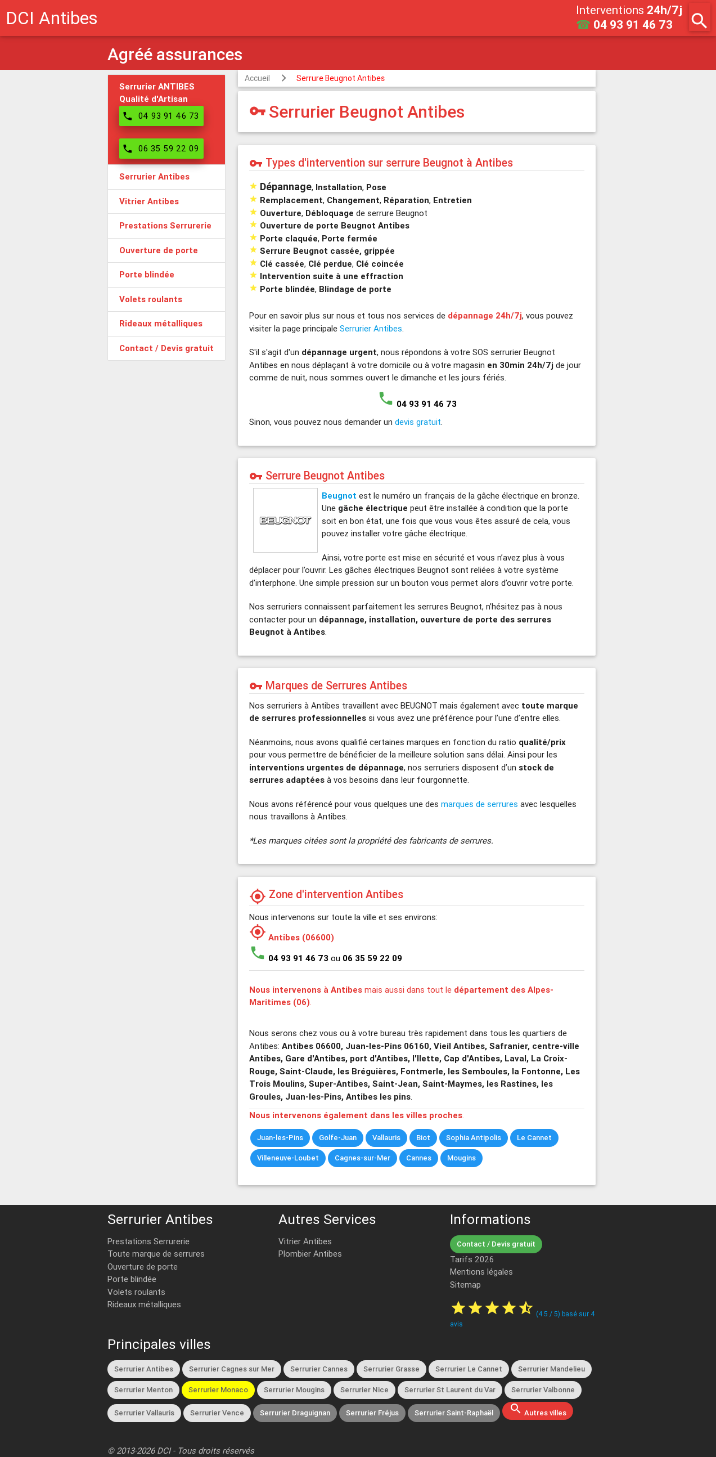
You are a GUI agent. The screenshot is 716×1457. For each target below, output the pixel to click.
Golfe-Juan (338, 1137)
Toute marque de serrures (156, 1253)
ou (366, 958)
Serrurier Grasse (391, 1369)
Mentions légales (481, 1271)
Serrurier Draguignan (295, 1413)
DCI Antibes (52, 18)
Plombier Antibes (310, 1253)
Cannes (418, 1158)
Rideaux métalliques (144, 1304)
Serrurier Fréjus (372, 1413)
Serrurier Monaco (218, 1390)
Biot (423, 1137)
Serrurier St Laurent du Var (450, 1390)
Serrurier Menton (143, 1390)
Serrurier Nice (364, 1390)
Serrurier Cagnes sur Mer (231, 1369)
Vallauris (386, 1137)
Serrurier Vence (217, 1413)
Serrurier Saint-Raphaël (454, 1413)
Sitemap (465, 1284)
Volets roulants (136, 1291)
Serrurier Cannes (319, 1369)
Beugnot (339, 495)
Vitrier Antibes (305, 1241)
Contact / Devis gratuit (496, 1244)
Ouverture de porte (142, 1266)
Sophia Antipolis (473, 1137)
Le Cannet (534, 1137)
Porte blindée (131, 1279)
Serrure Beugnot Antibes (340, 78)
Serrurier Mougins (294, 1390)
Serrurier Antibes (371, 328)
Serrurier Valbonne (543, 1390)
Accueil (257, 78)
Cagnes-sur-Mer (362, 1158)
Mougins (461, 1158)
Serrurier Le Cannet (468, 1369)
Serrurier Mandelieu (551, 1369)
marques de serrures (479, 804)
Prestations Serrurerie (148, 1241)
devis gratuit (418, 421)
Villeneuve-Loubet (288, 1158)
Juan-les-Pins (280, 1137)
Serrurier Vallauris (144, 1413)
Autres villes (537, 1410)
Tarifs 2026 (472, 1259)
